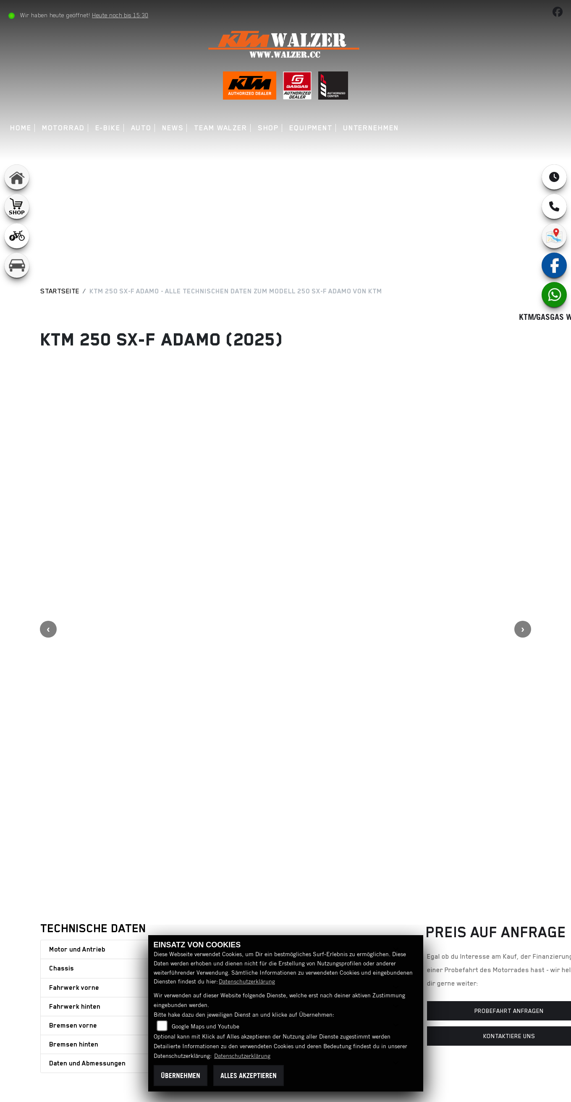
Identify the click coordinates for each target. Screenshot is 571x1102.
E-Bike (109, 128)
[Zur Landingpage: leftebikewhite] (16, 235)
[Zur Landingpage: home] (16, 177)
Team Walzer (222, 128)
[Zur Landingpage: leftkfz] (16, 265)
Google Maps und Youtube (205, 1026)
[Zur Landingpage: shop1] (16, 206)
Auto (142, 128)
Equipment (312, 128)
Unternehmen (372, 128)
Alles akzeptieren (248, 1075)
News (174, 128)
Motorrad (64, 128)
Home (22, 128)
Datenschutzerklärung (247, 981)
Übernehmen (180, 1075)
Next (522, 525)
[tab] (224, 742)
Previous (48, 525)
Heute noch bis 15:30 (121, 15)
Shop (269, 128)
